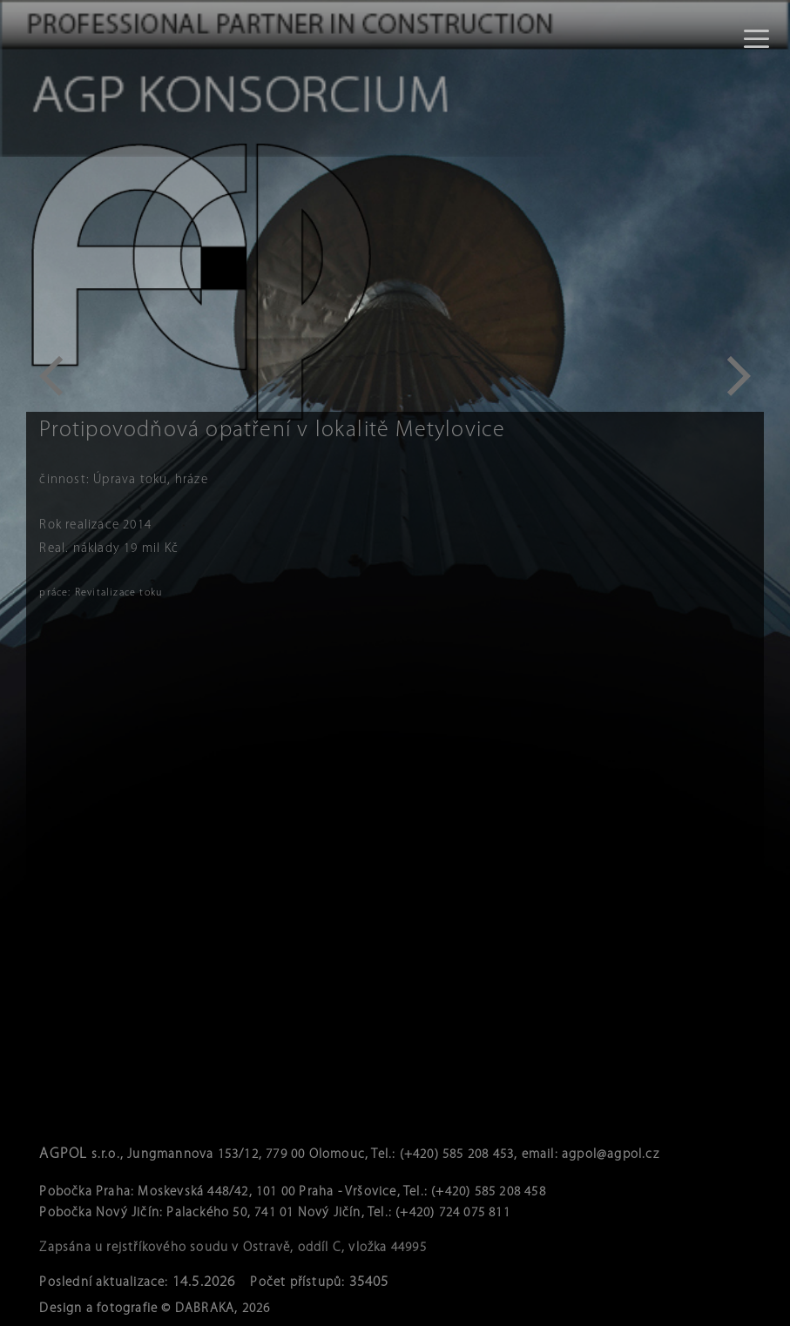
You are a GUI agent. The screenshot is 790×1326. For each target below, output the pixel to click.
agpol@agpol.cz (610, 1154)
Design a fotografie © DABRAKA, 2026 (154, 1309)
